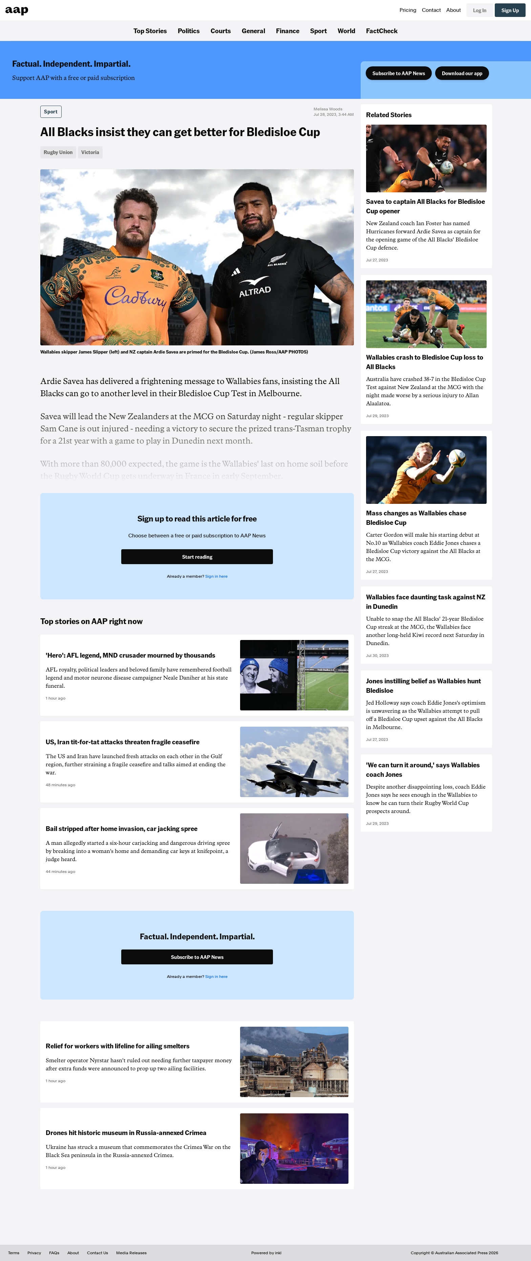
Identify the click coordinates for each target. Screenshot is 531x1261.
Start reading (197, 556)
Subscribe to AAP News (399, 73)
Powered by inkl (266, 1253)
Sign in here (216, 576)
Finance (287, 30)
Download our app (462, 73)
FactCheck (382, 30)
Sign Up (510, 10)
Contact (431, 10)
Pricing (408, 10)
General (253, 30)
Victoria (90, 152)
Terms (13, 1253)
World (346, 30)
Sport (318, 30)
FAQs (54, 1253)
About (453, 10)
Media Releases (131, 1253)
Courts (221, 30)
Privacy (34, 1253)
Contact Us (97, 1253)
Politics (189, 30)
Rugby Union (58, 152)
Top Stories (150, 30)
